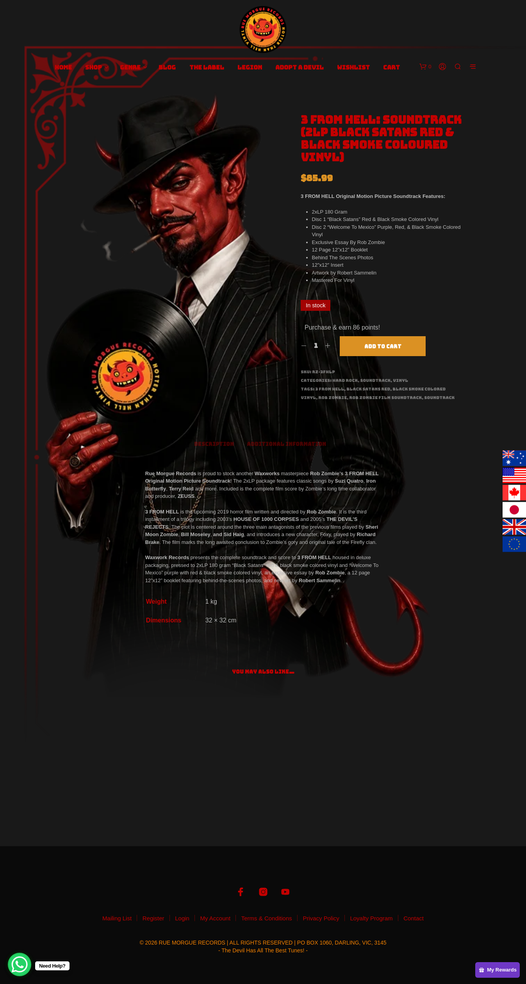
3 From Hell (329, 389)
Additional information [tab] (286, 444)
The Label (206, 67)
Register (153, 918)
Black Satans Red (368, 389)
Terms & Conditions (266, 918)
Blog (167, 67)
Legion (249, 67)
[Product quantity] (316, 346)
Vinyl (400, 380)
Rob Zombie (332, 397)
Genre (130, 67)
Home (63, 67)
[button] (425, 67)
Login (182, 918)
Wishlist (353, 67)
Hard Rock (345, 380)
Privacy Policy (321, 918)
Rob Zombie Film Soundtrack (385, 397)
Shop (93, 67)
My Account (215, 918)
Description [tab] (214, 444)
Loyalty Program (371, 918)
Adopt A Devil (299, 67)
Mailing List (117, 918)
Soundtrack (375, 380)
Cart (391, 67)
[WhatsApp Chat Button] (19, 964)
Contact (413, 918)
